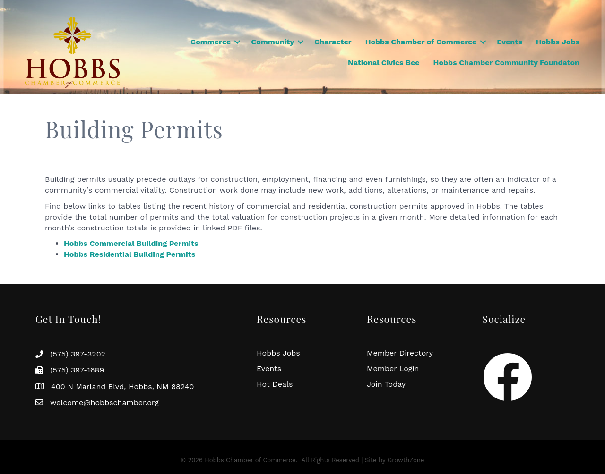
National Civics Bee (384, 62)
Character (332, 41)
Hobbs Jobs (557, 41)
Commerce (210, 41)
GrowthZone (406, 460)
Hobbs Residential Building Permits (129, 254)
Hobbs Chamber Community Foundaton (506, 62)
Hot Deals (275, 384)
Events (509, 41)
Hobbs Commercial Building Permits (131, 243)
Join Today (386, 384)
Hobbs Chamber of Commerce (421, 41)
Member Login (393, 368)
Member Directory (400, 352)
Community (272, 41)
